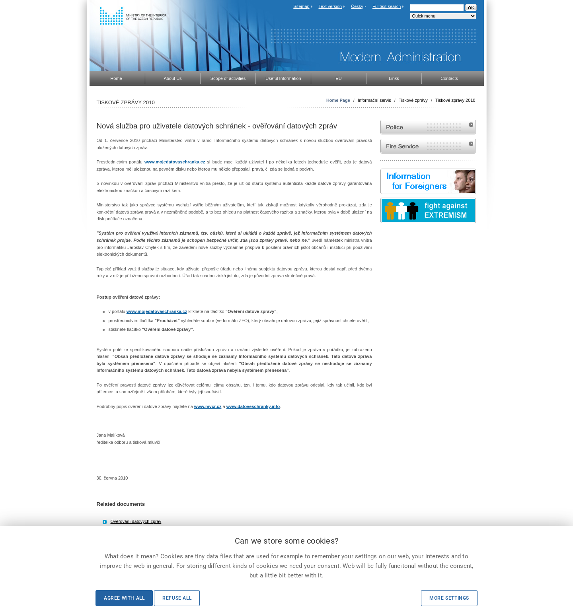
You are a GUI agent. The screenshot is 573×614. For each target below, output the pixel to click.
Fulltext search (386, 6)
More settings (449, 598)
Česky (357, 6)
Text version (330, 6)
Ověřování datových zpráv (136, 521)
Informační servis (374, 100)
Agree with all (124, 598)
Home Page (338, 100)
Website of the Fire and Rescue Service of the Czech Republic (428, 146)
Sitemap (301, 6)
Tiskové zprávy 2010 (455, 100)
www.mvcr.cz (208, 406)
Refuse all (176, 598)
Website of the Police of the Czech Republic (428, 127)
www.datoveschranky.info (253, 406)
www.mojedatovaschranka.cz (174, 161)
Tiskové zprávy (413, 100)
